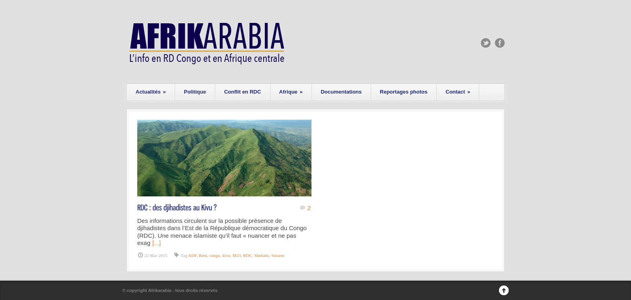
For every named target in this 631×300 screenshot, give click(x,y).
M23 (237, 255)
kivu (227, 255)
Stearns (277, 255)
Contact (457, 92)
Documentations (341, 92)
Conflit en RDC (242, 92)
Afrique (291, 92)
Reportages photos (403, 92)
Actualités (151, 92)
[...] (157, 242)
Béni (203, 255)
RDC (247, 255)
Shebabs (261, 255)
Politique (195, 92)
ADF (192, 255)
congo (214, 255)
